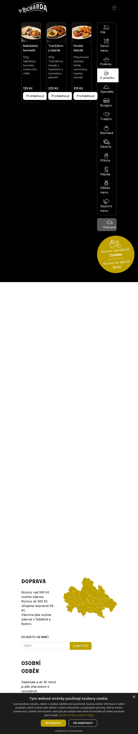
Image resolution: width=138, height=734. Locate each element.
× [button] (133, 697)
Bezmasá (106, 130)
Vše (105, 29)
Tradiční (106, 116)
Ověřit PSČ (80, 646)
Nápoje (105, 171)
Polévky (106, 61)
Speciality (107, 89)
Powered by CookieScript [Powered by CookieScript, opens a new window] (69, 731)
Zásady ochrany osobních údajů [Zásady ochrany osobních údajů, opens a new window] (76, 715)
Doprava (109, 224)
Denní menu (105, 45)
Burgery (106, 102)
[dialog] (69, 713)
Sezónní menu (106, 206)
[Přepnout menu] (114, 7)
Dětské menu (105, 187)
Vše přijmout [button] (53, 723)
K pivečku (107, 75)
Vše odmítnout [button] (83, 723)
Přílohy (105, 157)
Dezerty (105, 143)
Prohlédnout (35, 96)
